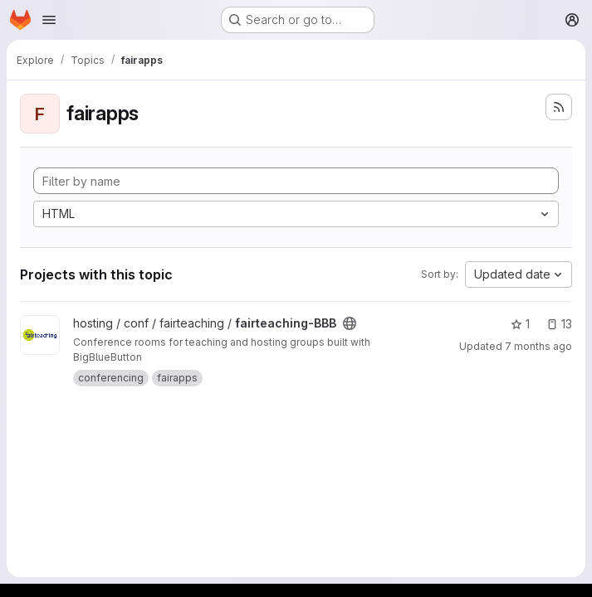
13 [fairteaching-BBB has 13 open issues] (559, 324)
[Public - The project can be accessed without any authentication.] (349, 323)
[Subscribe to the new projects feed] (559, 107)
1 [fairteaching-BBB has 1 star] (520, 324)
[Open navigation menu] (49, 20)
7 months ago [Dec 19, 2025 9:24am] (538, 346)
